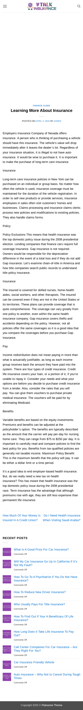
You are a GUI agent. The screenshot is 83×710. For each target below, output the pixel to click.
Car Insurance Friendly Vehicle (34, 662)
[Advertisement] (41, 55)
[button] (5, 6)
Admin (57, 121)
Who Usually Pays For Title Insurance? (39, 604)
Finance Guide (41, 105)
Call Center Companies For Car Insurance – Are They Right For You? (45, 648)
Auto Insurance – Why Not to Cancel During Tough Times (47, 676)
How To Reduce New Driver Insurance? (40, 592)
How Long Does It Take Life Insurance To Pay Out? (44, 633)
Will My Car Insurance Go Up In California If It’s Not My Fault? (45, 563)
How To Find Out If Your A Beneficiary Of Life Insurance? (43, 618)
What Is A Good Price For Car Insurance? (41, 549)
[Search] (78, 6)
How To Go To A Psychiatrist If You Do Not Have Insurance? (45, 578)
